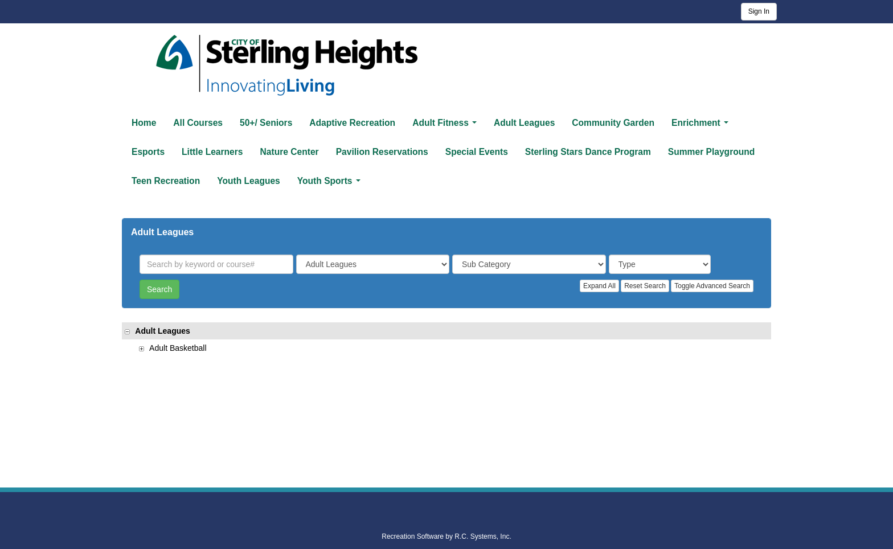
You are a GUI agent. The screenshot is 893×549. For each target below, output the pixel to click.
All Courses (198, 123)
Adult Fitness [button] (447, 126)
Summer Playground (711, 152)
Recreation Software (413, 536)
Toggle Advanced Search (712, 286)
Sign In (758, 11)
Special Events (476, 152)
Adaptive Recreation (352, 123)
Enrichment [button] (702, 126)
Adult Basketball (173, 348)
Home (144, 123)
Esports (148, 152)
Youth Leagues (248, 181)
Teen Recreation (166, 181)
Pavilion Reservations (382, 152)
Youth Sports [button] (331, 184)
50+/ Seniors (266, 123)
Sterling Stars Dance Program (588, 152)
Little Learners (212, 152)
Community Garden (613, 123)
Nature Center (289, 152)
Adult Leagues (524, 123)
